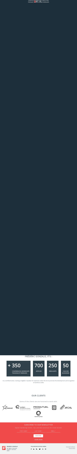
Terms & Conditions (70, 446)
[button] (74, 1)
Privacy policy (72, 448)
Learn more (39, 439)
